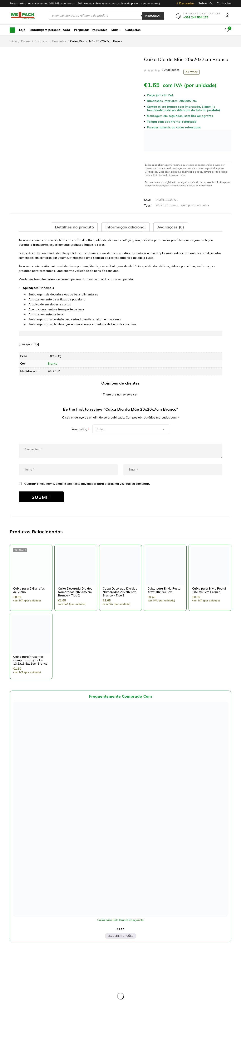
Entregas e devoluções (95, 975)
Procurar (152, 15)
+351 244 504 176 (29, 1011)
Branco (52, 363)
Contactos (224, 3)
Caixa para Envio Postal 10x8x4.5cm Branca (209, 590)
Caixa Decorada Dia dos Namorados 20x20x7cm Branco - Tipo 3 (120, 592)
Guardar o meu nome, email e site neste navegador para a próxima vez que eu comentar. (87, 484)
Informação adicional (126, 227)
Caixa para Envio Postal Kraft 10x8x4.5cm (164, 590)
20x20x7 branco (166, 205)
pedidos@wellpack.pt (36, 1015)
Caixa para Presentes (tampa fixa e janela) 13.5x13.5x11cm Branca (30, 660)
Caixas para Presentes (50, 41)
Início (13, 41)
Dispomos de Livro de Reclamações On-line (152, 1039)
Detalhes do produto (73, 227)
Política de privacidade (95, 980)
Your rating (81, 429)
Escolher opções (120, 936)
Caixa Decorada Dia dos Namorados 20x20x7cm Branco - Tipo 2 (75, 592)
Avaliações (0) (171, 227)
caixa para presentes (194, 205)
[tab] (73, 227)
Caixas (26, 41)
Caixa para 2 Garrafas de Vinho (29, 590)
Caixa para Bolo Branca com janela (120, 920)
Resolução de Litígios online (98, 984)
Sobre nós (205, 3)
